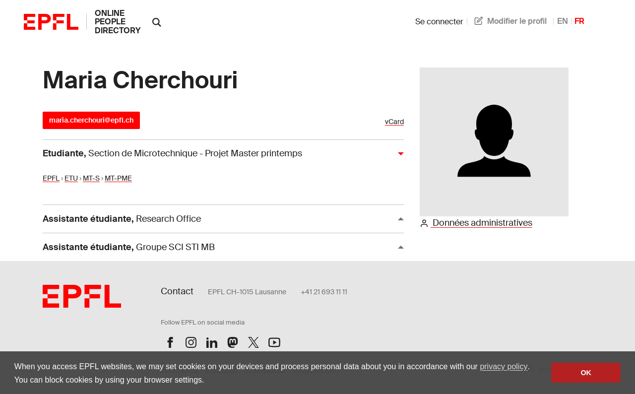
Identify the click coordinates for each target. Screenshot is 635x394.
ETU (71, 178)
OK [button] (585, 373)
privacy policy (503, 366)
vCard (394, 122)
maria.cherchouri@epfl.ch (91, 120)
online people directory (117, 22)
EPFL (51, 178)
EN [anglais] (562, 21)
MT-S (91, 178)
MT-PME (118, 178)
